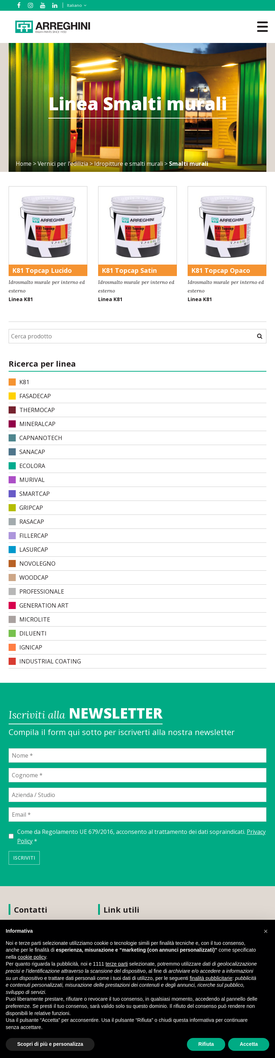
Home (24, 164)
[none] (73, 5)
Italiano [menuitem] (74, 5)
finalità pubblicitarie (211, 978)
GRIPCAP (26, 508)
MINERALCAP (32, 424)
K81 (19, 382)
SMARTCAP (29, 494)
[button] (265, 931)
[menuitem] (74, 5)
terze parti (117, 964)
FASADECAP (30, 396)
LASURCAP (28, 550)
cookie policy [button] (32, 957)
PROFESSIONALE (36, 591)
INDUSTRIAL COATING (45, 661)
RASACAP (26, 522)
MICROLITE (29, 619)
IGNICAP (25, 647)
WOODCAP (28, 577)
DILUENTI (28, 633)
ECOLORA (27, 466)
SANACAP (27, 452)
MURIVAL (27, 480)
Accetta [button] (249, 1044)
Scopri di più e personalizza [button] (50, 1044)
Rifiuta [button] (206, 1044)
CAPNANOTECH (35, 438)
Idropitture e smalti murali (131, 164)
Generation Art (39, 605)
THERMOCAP (32, 410)
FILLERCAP (28, 536)
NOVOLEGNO (32, 563)
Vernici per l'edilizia (64, 164)
